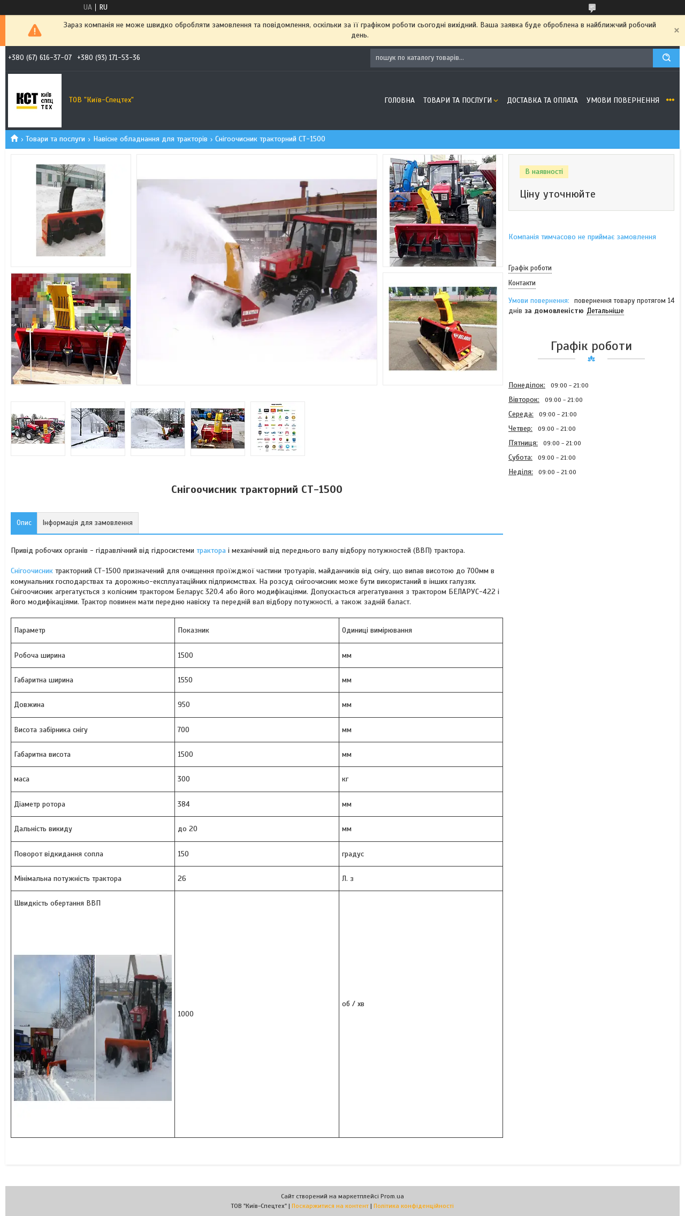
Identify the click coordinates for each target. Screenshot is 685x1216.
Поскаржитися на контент (330, 1206)
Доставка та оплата (542, 100)
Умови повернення (623, 100)
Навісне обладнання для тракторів (150, 138)
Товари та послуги (457, 100)
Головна (399, 100)
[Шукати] (666, 58)
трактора (211, 550)
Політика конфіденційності (414, 1206)
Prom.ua (392, 1196)
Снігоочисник (32, 570)
